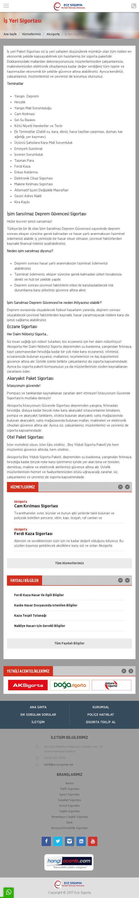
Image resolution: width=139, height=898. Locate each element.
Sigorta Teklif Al (101, 722)
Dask (69, 822)
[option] (69, 511)
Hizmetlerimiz (31, 34)
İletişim (38, 722)
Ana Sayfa (10, 34)
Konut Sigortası (69, 805)
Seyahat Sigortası (69, 800)
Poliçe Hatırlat (100, 714)
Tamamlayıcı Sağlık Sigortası (69, 817)
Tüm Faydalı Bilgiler (69, 643)
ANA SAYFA (38, 707)
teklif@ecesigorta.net (58, 764)
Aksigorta (53, 34)
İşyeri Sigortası (69, 794)
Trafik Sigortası (69, 789)
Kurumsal (101, 707)
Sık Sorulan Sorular (38, 714)
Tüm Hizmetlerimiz (69, 563)
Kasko (70, 783)
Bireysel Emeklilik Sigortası (69, 828)
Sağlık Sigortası (69, 811)
